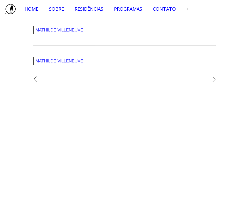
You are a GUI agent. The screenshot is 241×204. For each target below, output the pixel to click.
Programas (128, 9)
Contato (164, 9)
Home (31, 9)
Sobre (56, 9)
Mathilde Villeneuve (59, 30)
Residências (89, 9)
